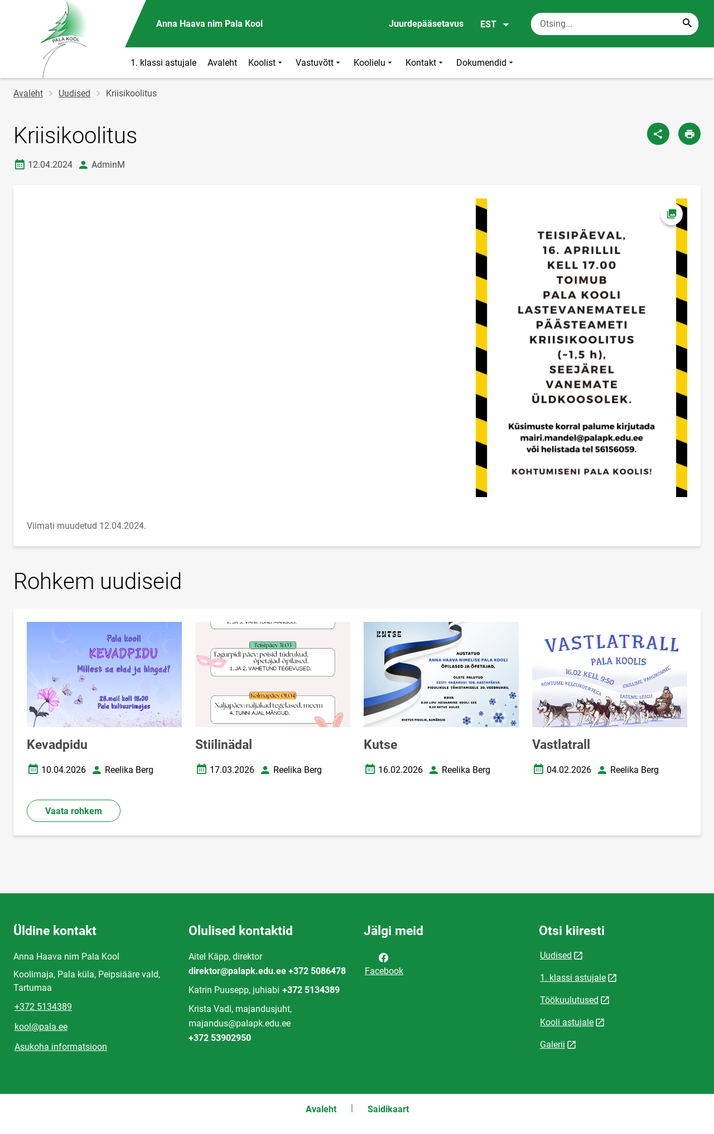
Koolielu (374, 62)
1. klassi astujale (163, 62)
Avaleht (222, 62)
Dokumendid (485, 62)
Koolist (266, 62)
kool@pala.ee (41, 1026)
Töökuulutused (569, 1000)
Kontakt (425, 62)
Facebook (384, 963)
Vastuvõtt (319, 62)
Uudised (74, 93)
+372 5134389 (43, 1006)
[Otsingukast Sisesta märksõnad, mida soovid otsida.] (614, 24)
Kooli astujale (567, 1022)
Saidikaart (388, 1109)
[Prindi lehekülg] (689, 134)
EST (495, 24)
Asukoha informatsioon (61, 1046)
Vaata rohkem (73, 811)
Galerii (552, 1044)
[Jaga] (658, 134)
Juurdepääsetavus (426, 23)
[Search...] (687, 23)
